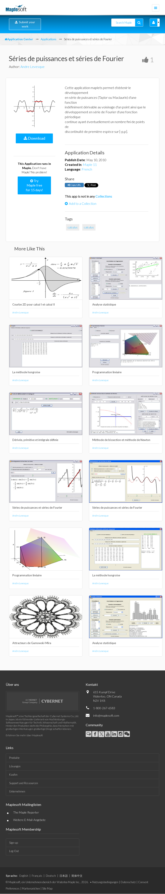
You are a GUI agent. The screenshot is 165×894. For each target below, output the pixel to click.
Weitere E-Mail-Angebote (29, 820)
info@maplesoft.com (106, 715)
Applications (48, 39)
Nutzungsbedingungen (105, 882)
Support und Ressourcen (23, 783)
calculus (73, 227)
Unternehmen (17, 791)
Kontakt (92, 684)
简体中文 (76, 875)
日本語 (63, 875)
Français (37, 875)
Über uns (12, 684)
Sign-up (13, 842)
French (87, 169)
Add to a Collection (80, 203)
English (23, 875)
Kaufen (13, 774)
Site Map (47, 888)
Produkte (14, 757)
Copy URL (74, 185)
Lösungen (14, 766)
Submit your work (25, 24)
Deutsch (51, 875)
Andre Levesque (32, 67)
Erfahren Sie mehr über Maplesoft (24, 735)
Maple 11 (90, 164)
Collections (104, 196)
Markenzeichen (31, 888)
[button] (154, 23)
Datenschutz (128, 882)
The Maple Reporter (26, 812)
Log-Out (14, 851)
